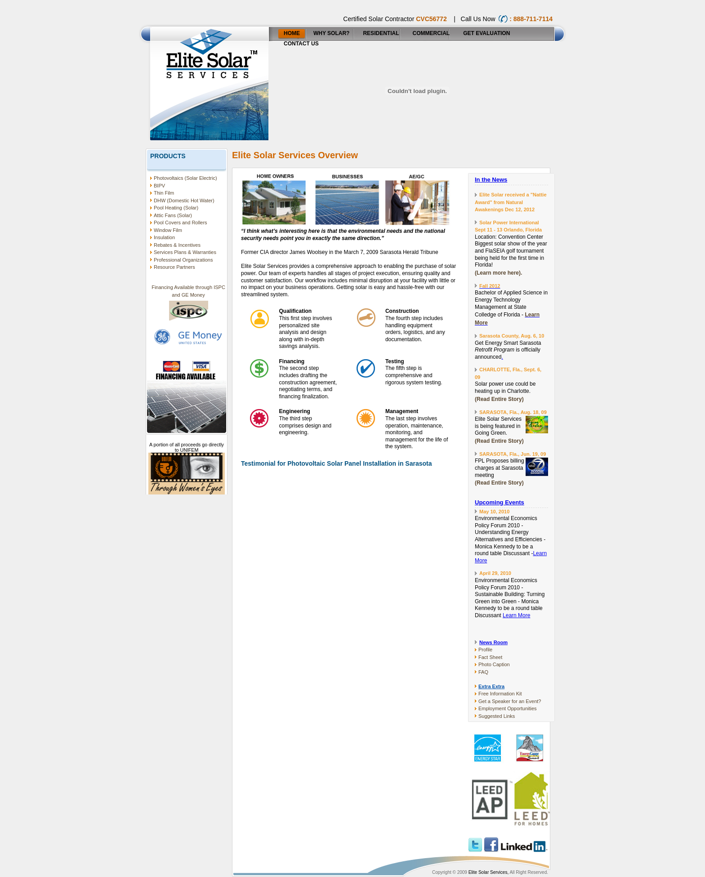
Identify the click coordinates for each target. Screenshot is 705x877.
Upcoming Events (499, 502)
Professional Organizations (183, 260)
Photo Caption (494, 664)
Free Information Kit (500, 693)
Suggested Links (496, 716)
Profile (485, 649)
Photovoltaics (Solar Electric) (185, 178)
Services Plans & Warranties (185, 252)
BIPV (159, 185)
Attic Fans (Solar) (173, 215)
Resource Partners (174, 267)
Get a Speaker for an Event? (509, 701)
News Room (493, 642)
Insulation (164, 237)
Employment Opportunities (507, 708)
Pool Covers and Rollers (180, 222)
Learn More (516, 615)
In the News (491, 179)
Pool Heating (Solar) (176, 207)
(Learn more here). (498, 273)
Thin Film (164, 193)
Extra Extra (491, 686)
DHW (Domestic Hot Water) (184, 200)
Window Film (168, 230)
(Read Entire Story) (499, 399)
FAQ (483, 672)
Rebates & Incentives (177, 245)
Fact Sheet (490, 657)
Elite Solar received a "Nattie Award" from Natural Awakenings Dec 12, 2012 (511, 202)
